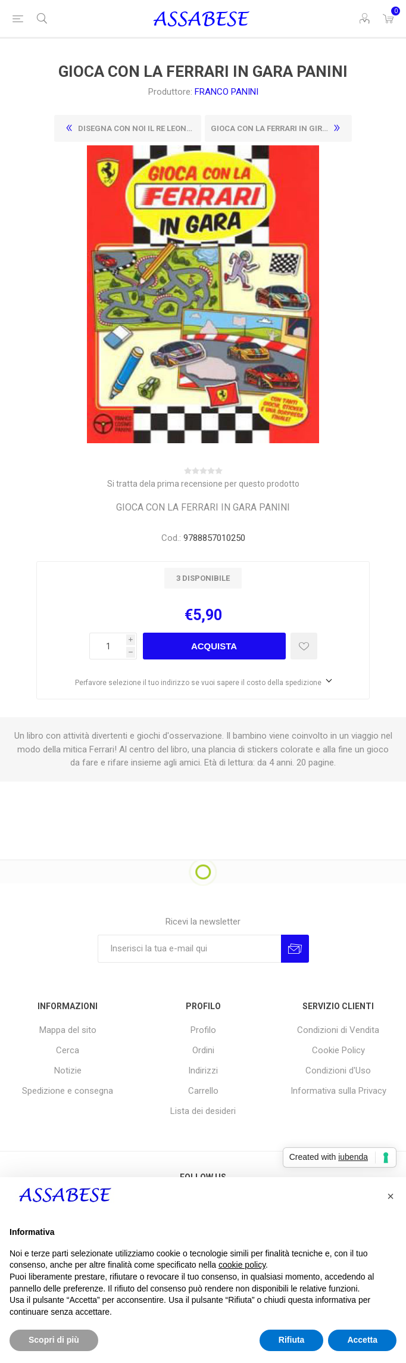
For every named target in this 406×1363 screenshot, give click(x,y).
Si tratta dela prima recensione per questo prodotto (203, 483)
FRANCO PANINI (226, 91)
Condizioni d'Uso (338, 1070)
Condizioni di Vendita (338, 1030)
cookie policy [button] (242, 1264)
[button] (390, 1196)
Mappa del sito (67, 1030)
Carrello (203, 1090)
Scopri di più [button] (54, 1340)
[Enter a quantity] (107, 646)
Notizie (68, 1070)
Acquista (214, 646)
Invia (295, 949)
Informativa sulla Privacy (338, 1090)
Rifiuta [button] (292, 1340)
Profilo (203, 1030)
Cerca (67, 1050)
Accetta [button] (362, 1340)
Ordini (203, 1050)
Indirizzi (203, 1070)
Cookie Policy (338, 1050)
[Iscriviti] (189, 949)
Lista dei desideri (203, 1111)
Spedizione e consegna (67, 1090)
